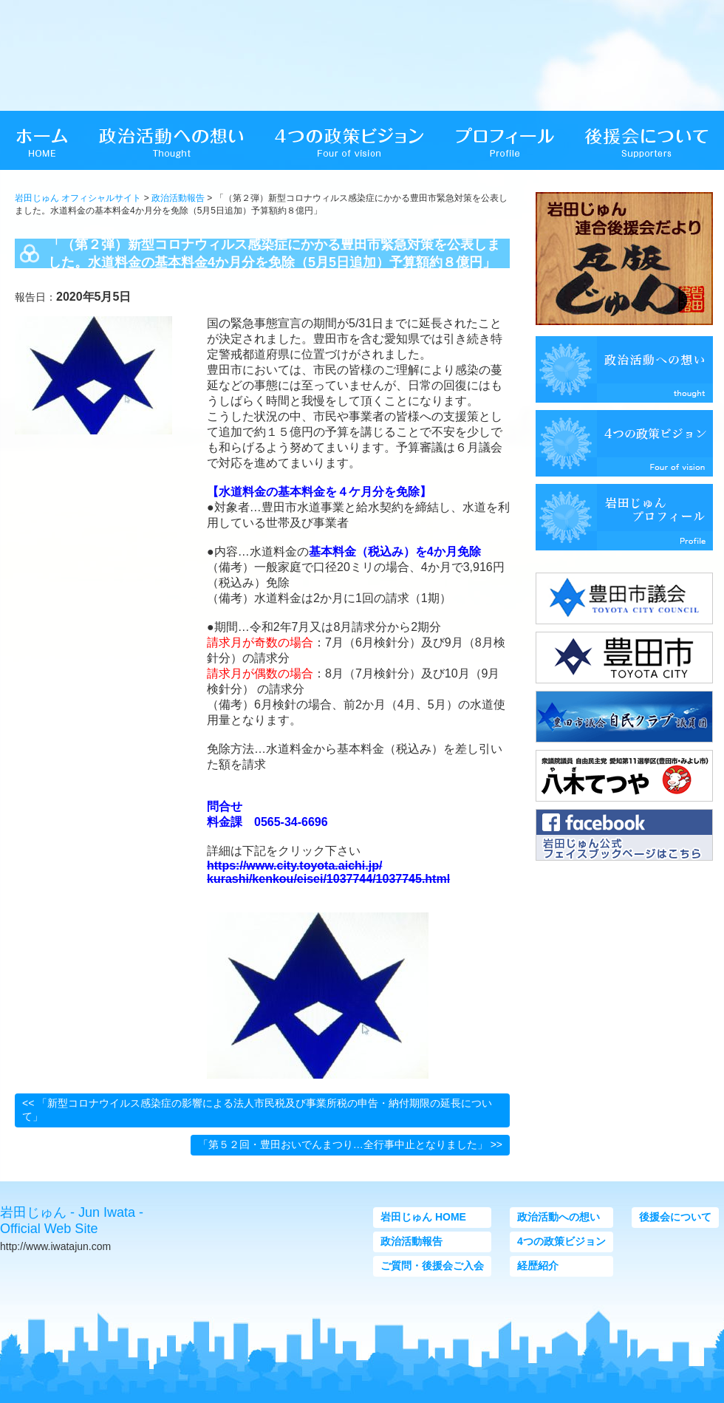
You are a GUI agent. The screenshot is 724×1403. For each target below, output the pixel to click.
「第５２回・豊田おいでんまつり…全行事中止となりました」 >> (350, 1144)
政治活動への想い (558, 1217)
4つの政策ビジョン (561, 1241)
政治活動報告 (178, 198)
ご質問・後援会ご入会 (432, 1265)
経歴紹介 (538, 1265)
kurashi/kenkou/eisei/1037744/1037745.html (328, 879)
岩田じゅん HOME (423, 1217)
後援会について (675, 1217)
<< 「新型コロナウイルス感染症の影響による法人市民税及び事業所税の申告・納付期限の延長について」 (257, 1109)
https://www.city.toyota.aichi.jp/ (294, 865)
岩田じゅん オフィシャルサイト (78, 198)
